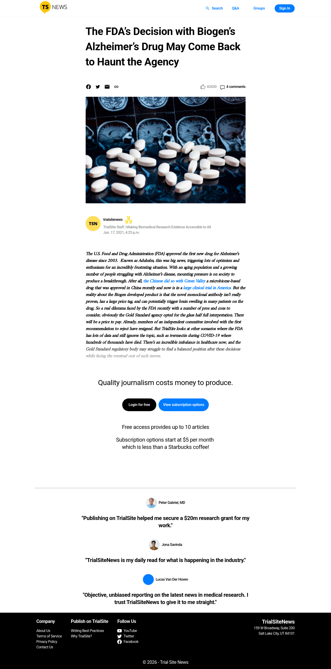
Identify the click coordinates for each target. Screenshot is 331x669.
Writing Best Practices (87, 631)
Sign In (285, 8)
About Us (43, 631)
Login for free (139, 404)
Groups (259, 8)
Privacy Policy (46, 641)
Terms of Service (49, 636)
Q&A (235, 8)
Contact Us (44, 647)
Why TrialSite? (81, 636)
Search (214, 8)
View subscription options (184, 404)
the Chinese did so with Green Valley (174, 281)
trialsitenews (113, 219)
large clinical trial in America (207, 288)
